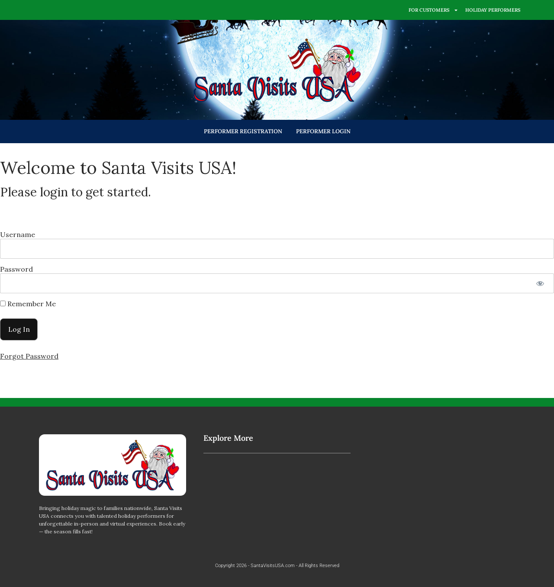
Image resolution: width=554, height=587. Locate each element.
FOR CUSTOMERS (433, 10)
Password (16, 269)
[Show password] (540, 283)
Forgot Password (29, 356)
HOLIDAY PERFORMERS (492, 10)
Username (17, 234)
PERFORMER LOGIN (323, 131)
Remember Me (28, 303)
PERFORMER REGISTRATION (243, 131)
